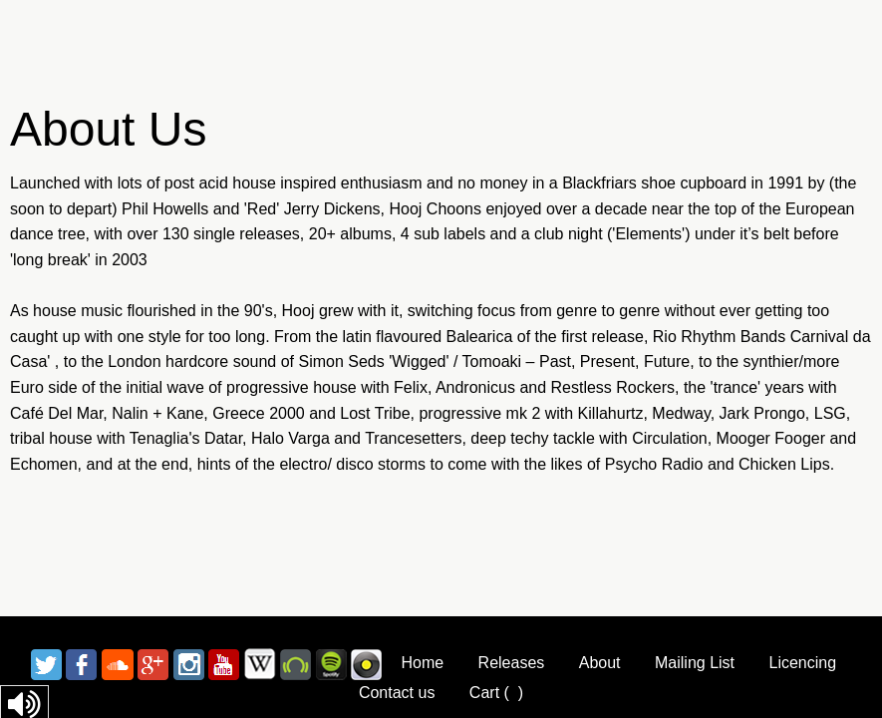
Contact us (397, 692)
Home (422, 662)
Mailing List (695, 662)
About (600, 662)
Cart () (496, 692)
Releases (511, 662)
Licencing (802, 662)
